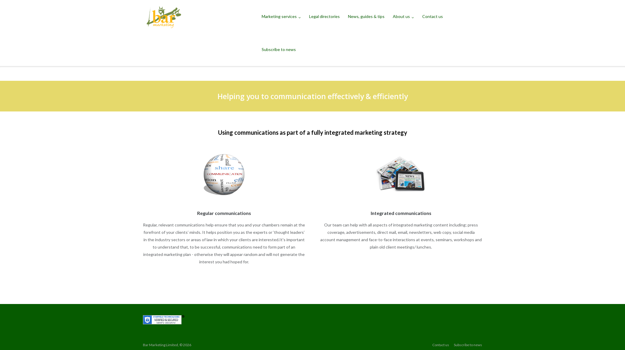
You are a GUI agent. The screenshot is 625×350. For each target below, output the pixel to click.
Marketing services (279, 16)
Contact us (432, 16)
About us (401, 16)
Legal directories (324, 16)
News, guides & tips (366, 16)
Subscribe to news (279, 49)
